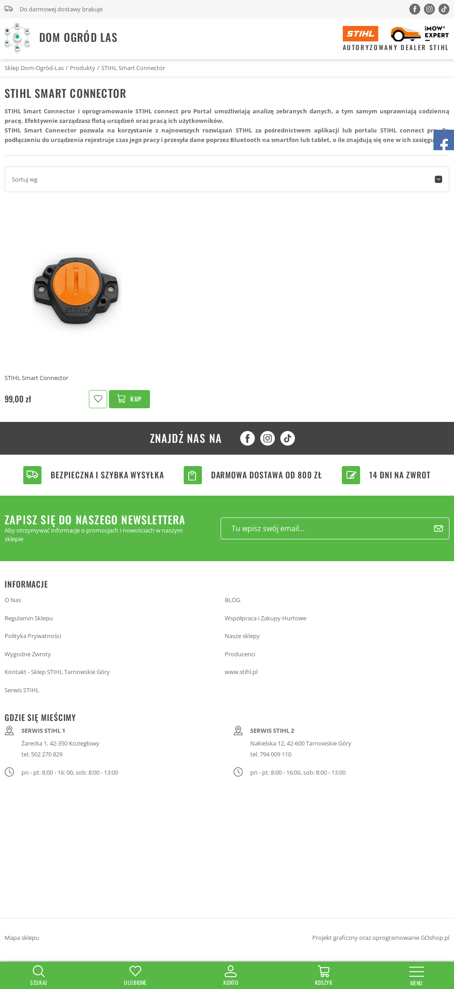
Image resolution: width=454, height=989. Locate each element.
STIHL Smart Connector (133, 68)
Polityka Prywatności (33, 636)
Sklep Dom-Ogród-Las (34, 68)
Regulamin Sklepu (29, 618)
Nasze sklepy (242, 636)
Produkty (82, 68)
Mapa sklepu (22, 937)
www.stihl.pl (241, 672)
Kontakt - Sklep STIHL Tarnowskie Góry (57, 672)
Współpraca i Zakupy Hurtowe (265, 618)
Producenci (240, 654)
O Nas (13, 600)
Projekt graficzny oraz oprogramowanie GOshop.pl (380, 937)
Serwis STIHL (22, 690)
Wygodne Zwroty (28, 654)
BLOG (232, 600)
